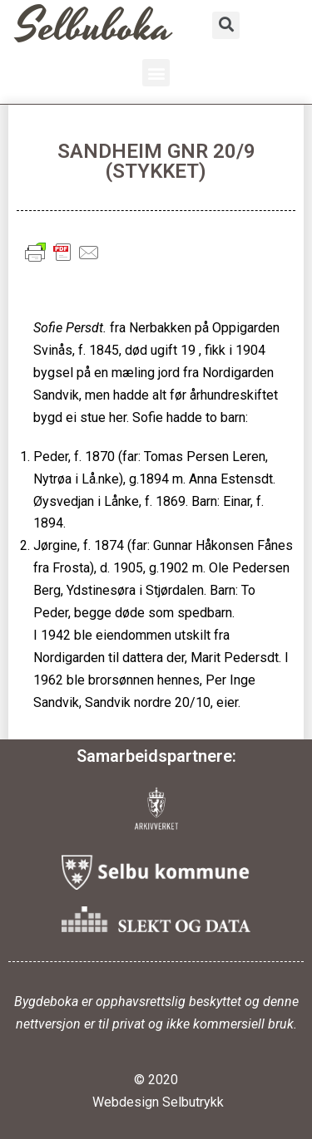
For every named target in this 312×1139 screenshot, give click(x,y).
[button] (156, 72)
